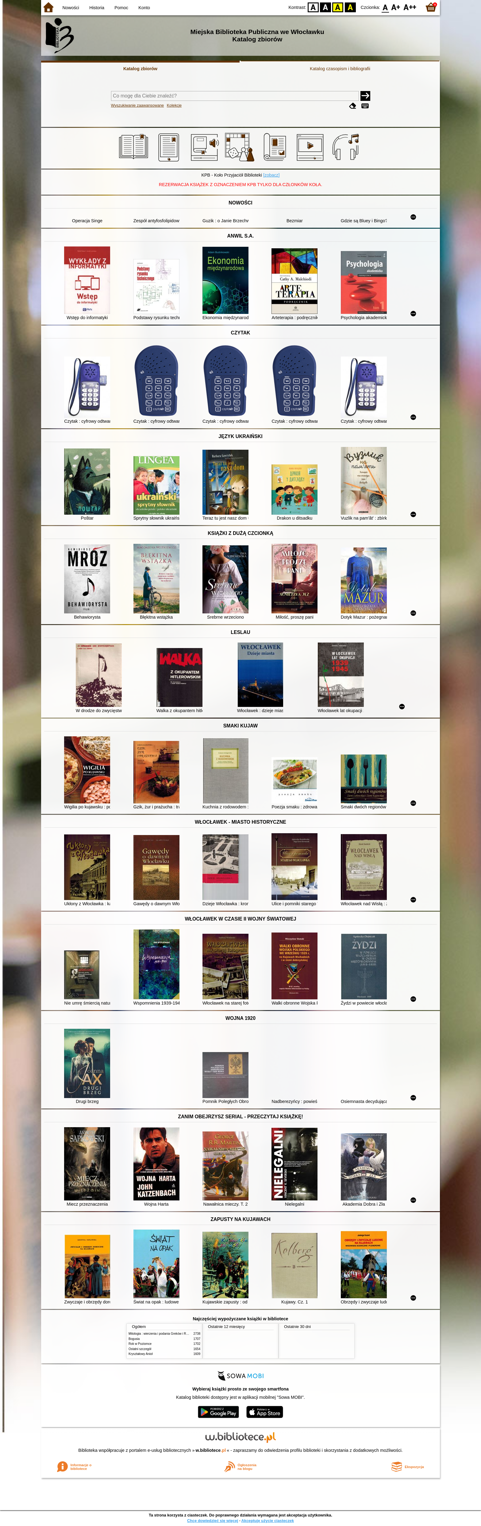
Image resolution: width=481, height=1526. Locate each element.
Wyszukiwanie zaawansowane (137, 105)
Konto (144, 7)
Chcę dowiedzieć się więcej (212, 1520)
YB (338, 7)
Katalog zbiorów (140, 68)
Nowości (71, 7)
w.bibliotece (211, 1450)
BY (350, 7)
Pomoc (121, 7)
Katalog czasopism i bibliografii (340, 68)
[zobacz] (271, 175)
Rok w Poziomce (140, 1343)
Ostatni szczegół (140, 1349)
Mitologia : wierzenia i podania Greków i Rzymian (162, 1333)
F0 (385, 7)
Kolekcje (174, 105)
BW (325, 7)
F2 (410, 7)
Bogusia (134, 1339)
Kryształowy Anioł (140, 1354)
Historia (96, 7)
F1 (396, 7)
